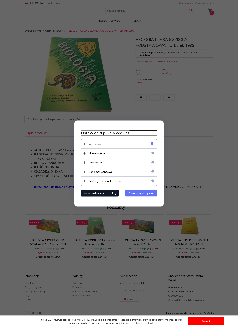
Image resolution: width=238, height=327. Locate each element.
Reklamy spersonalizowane (104, 181)
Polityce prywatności (143, 323)
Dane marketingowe (100, 171)
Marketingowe (97, 153)
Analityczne (95, 162)
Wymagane (95, 144)
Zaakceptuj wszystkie (141, 193)
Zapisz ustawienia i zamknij (100, 193)
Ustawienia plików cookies (105, 133)
